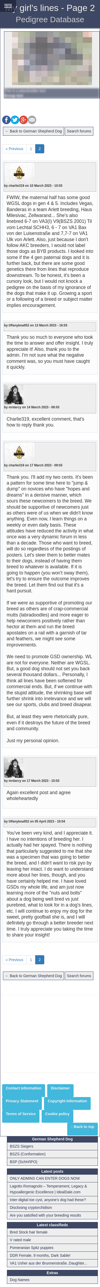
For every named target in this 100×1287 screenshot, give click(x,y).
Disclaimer (60, 1088)
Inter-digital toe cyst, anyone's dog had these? (48, 1200)
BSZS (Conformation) (28, 1154)
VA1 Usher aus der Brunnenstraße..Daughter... (48, 1263)
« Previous (14, 149)
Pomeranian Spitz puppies (31, 1248)
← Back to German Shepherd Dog (33, 131)
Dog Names (20, 1280)
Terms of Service (21, 1114)
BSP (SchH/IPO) (23, 1162)
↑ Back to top (82, 1127)
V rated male (20, 1240)
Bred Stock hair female (29, 1232)
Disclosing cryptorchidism (31, 1207)
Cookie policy (57, 1114)
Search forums (79, 131)
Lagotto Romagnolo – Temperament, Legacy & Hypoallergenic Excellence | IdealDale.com (48, 1189)
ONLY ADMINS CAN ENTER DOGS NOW (45, 1178)
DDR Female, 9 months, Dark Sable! (40, 1255)
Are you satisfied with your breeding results (45, 1215)
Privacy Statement (22, 1101)
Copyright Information (67, 1101)
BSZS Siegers (21, 1146)
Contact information (23, 1088)
